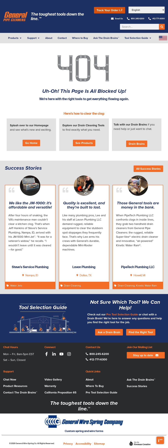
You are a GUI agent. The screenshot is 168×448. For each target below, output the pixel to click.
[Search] (162, 27)
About (89, 379)
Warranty (50, 386)
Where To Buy (95, 386)
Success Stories (137, 386)
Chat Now (9, 379)
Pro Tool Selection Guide (122, 314)
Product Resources (15, 386)
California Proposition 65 (60, 392)
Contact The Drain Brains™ (20, 392)
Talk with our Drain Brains (130, 124)
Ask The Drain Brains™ (141, 380)
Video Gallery (53, 379)
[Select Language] (146, 9)
